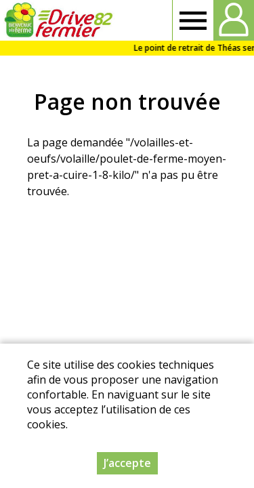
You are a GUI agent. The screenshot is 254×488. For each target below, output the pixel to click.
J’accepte (127, 463)
